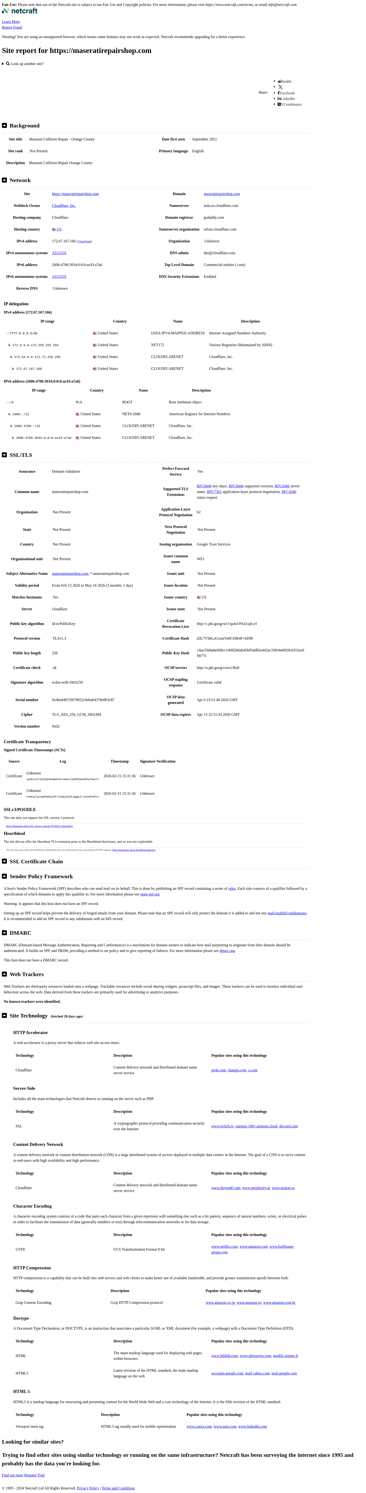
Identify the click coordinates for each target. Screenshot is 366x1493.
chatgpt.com (237, 1070)
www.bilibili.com (224, 1356)
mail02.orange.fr (285, 1356)
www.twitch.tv (222, 1126)
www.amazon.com (254, 1246)
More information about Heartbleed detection (133, 850)
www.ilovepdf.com (225, 1188)
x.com (253, 1070)
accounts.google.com (227, 1373)
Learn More (11, 22)
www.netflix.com (224, 1246)
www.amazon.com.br (279, 1303)
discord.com (288, 1126)
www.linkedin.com (252, 1426)
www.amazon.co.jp (220, 1303)
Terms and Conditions (118, 1488)
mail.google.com (284, 1373)
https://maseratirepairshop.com (75, 194)
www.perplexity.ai (256, 1188)
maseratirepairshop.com (222, 194)
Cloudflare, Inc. (64, 206)
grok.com (218, 1070)
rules (232, 888)
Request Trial (34, 1475)
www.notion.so (283, 1188)
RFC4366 (282, 486)
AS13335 (59, 253)
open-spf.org (149, 894)
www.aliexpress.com (255, 1356)
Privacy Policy (88, 1488)
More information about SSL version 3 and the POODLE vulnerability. (39, 826)
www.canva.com (199, 1426)
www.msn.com (225, 1426)
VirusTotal (84, 241)
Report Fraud (12, 27)
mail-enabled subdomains (287, 913)
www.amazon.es (249, 1303)
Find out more (12, 1475)
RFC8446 (204, 486)
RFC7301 (214, 492)
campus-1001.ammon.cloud (256, 1126)
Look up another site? (25, 64)
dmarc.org (227, 951)
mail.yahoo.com (257, 1373)
